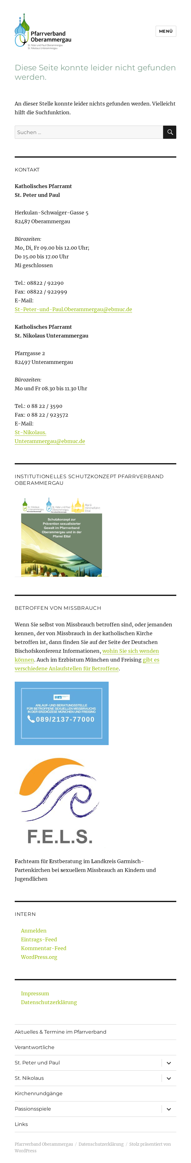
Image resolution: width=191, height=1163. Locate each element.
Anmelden (34, 931)
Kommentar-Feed (43, 948)
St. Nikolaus (29, 1078)
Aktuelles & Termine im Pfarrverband (60, 1032)
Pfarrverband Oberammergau (44, 1144)
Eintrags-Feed (39, 939)
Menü (166, 31)
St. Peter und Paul (37, 1063)
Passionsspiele (33, 1109)
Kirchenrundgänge (39, 1093)
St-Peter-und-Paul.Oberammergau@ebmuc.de (73, 309)
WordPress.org (39, 957)
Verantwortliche (34, 1047)
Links (21, 1124)
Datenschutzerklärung (49, 1002)
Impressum (35, 993)
